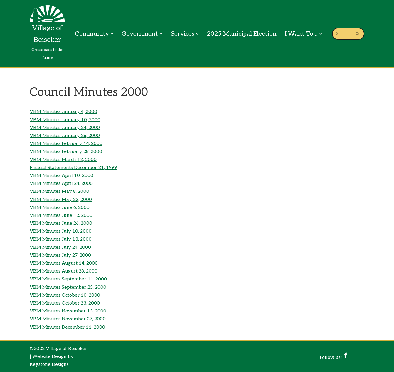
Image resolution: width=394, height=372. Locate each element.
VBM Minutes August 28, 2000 (63, 271)
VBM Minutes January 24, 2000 (65, 128)
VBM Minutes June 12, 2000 (61, 215)
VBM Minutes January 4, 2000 (63, 111)
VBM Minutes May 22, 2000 (61, 199)
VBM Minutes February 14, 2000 (66, 143)
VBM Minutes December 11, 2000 (67, 327)
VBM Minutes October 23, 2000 (65, 303)
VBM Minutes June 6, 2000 (60, 207)
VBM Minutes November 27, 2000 (68, 319)
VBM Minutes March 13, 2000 (63, 160)
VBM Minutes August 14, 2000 (64, 263)
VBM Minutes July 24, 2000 (60, 247)
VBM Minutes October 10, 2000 (65, 295)
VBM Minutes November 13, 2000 (68, 311)
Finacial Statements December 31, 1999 (73, 167)
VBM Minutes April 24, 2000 (61, 183)
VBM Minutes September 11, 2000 (68, 279)
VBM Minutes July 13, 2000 (61, 239)
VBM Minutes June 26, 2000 (61, 223)
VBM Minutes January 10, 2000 (65, 120)
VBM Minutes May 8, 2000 (59, 191)
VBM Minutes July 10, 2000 (61, 231)
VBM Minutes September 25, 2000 (68, 287)
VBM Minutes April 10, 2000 (61, 175)
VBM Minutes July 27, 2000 (60, 255)
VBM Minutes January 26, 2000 (65, 135)
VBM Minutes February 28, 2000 (66, 151)
